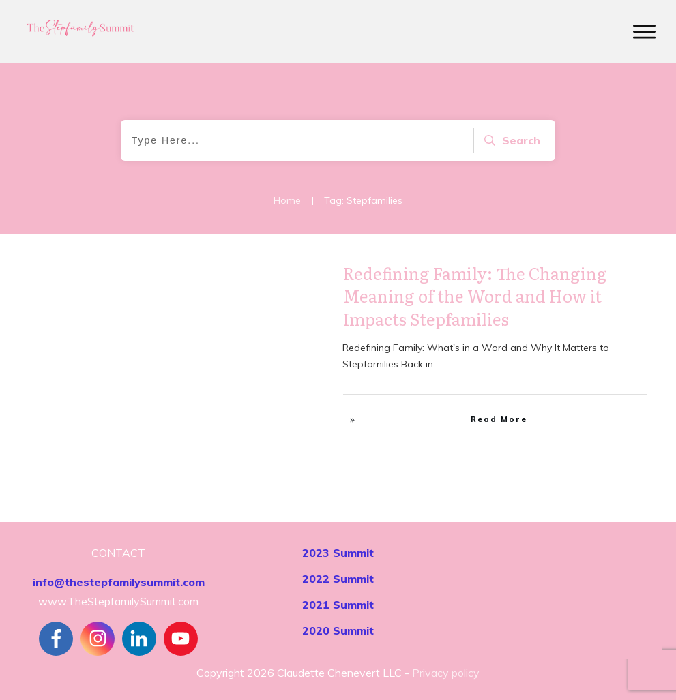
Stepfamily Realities (278, 277)
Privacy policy (446, 673)
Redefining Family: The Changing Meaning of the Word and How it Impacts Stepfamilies (475, 296)
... (439, 364)
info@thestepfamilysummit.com (119, 582)
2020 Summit (338, 630)
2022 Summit (338, 578)
